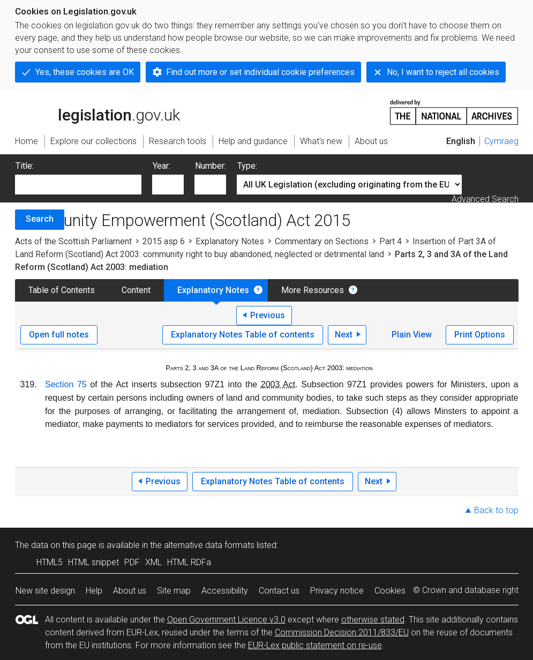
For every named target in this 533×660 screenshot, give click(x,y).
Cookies (390, 591)
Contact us (279, 591)
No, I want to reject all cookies (443, 72)
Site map (174, 591)
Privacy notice (337, 591)
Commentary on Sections (322, 241)
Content (136, 290)
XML (153, 562)
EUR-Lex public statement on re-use (315, 645)
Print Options (479, 334)
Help (94, 591)
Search (40, 219)
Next (343, 334)
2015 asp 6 (163, 241)
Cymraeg (501, 141)
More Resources (312, 290)
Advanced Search (485, 199)
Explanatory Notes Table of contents (242, 334)
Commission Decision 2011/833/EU (342, 632)
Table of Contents (61, 290)
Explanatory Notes (230, 241)
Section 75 (66, 384)
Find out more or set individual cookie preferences (260, 72)
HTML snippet (93, 562)
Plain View (412, 334)
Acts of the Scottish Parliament (73, 241)
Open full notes (59, 334)
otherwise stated (372, 619)
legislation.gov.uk (97, 111)
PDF (132, 562)
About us (129, 591)
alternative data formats (209, 545)
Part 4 (390, 241)
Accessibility (224, 591)
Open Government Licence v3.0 (226, 619)
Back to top (496, 510)
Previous (267, 315)
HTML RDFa (189, 562)
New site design (45, 591)
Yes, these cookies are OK (84, 72)
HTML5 (49, 562)
